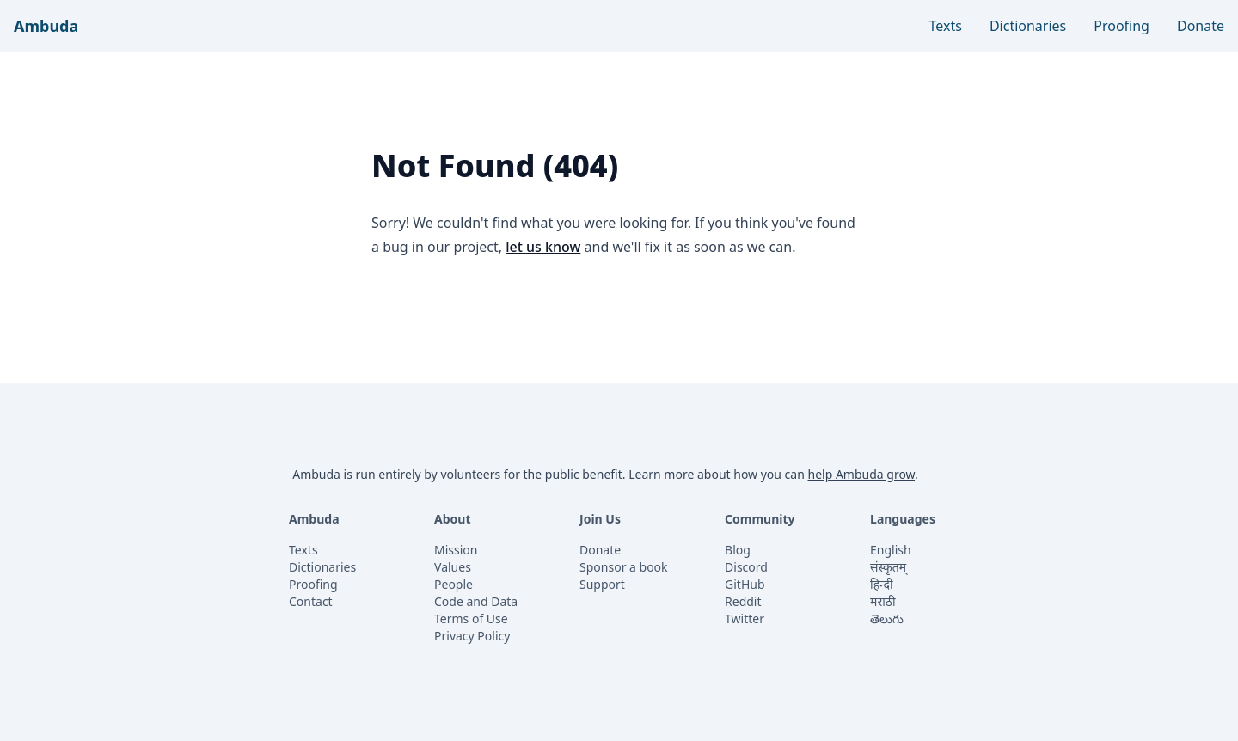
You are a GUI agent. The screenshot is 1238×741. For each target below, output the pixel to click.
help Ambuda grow (861, 474)
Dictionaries (1028, 25)
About (452, 519)
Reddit (743, 601)
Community (760, 519)
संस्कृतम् (888, 567)
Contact (311, 601)
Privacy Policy (472, 636)
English (890, 550)
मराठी (882, 601)
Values (452, 567)
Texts (945, 25)
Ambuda (46, 25)
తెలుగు (887, 618)
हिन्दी (881, 584)
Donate (1200, 25)
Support (602, 584)
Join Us (600, 519)
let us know (543, 246)
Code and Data (476, 601)
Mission (455, 550)
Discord (746, 567)
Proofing (1121, 25)
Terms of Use (471, 618)
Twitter (744, 618)
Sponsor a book (623, 567)
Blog (738, 550)
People (453, 584)
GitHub (745, 584)
